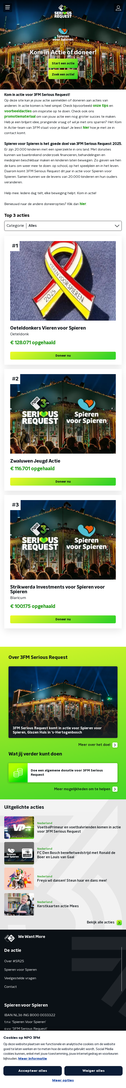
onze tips (100, 105)
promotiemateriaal (19, 116)
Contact (10, 986)
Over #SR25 (14, 961)
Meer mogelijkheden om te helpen (86, 789)
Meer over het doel (98, 745)
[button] (7, 7)
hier (86, 127)
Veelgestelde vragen (20, 978)
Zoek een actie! (63, 74)
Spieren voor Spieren (20, 969)
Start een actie (63, 63)
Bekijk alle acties (104, 922)
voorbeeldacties (18, 111)
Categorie (15, 226)
